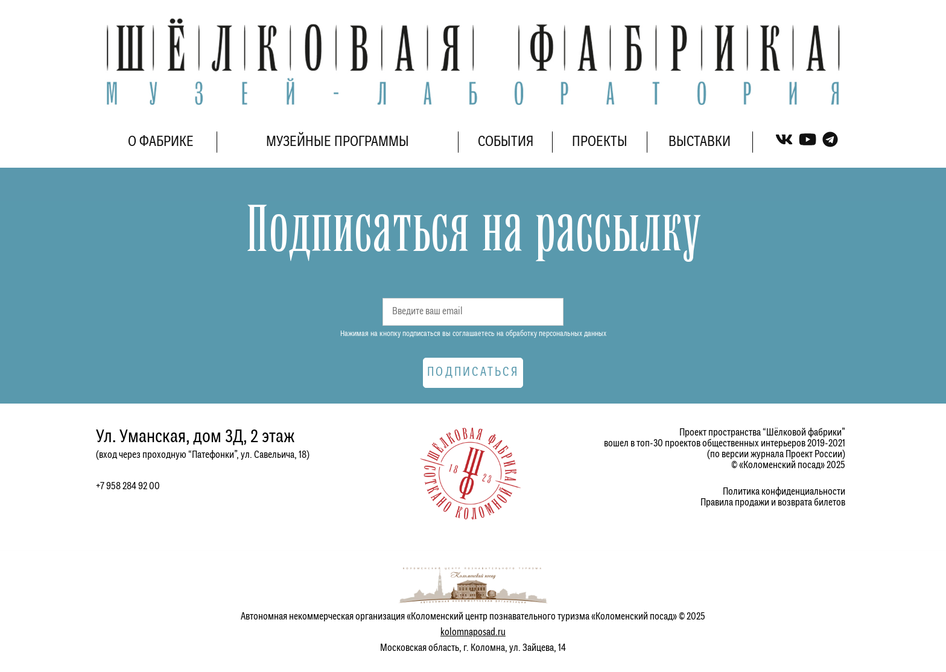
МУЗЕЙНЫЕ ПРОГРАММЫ (337, 142)
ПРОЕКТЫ (599, 142)
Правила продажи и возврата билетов (772, 502)
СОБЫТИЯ (505, 142)
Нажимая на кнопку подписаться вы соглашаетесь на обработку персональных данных (473, 334)
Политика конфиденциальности (784, 492)
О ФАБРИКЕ (161, 142)
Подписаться (473, 373)
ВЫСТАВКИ (699, 142)
